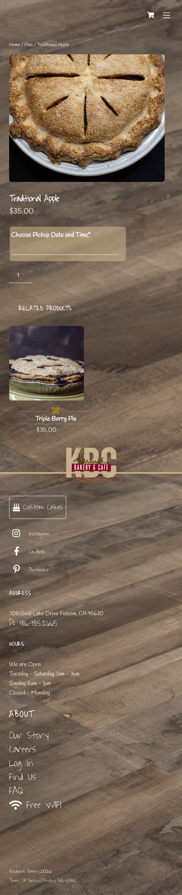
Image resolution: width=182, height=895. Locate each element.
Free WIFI (35, 805)
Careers (22, 749)
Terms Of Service (24, 881)
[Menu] (166, 14)
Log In (21, 763)
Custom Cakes (37, 507)
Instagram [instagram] (29, 534)
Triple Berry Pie (55, 419)
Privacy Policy (55, 881)
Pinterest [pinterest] (29, 570)
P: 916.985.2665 (33, 623)
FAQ (16, 791)
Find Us (22, 777)
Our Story (29, 735)
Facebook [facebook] (27, 552)
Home (14, 45)
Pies (28, 45)
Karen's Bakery (26, 871)
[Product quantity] (20, 275)
